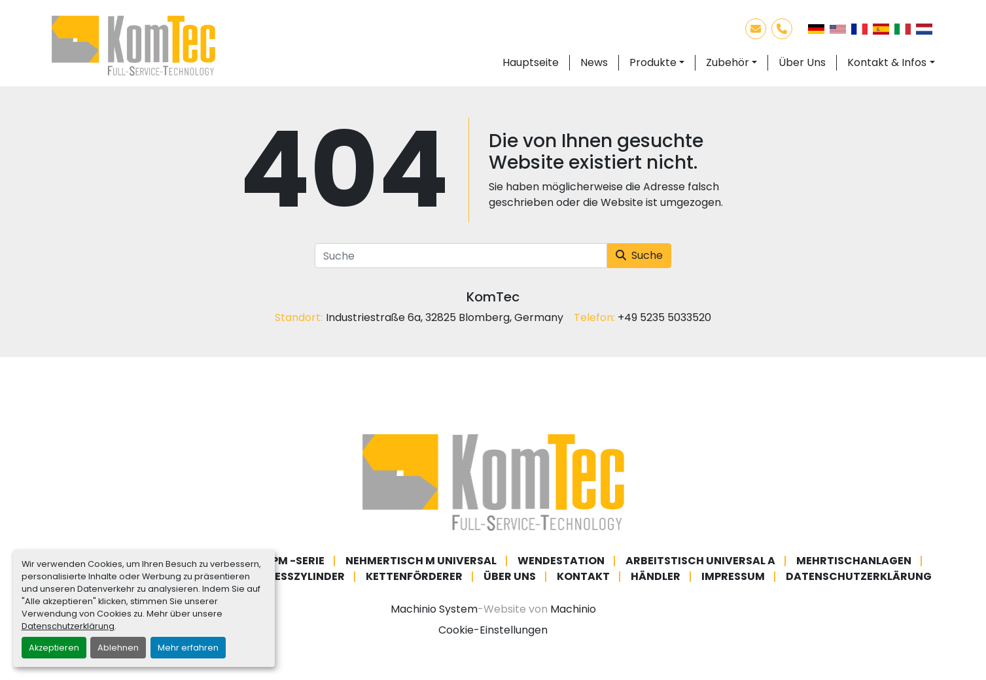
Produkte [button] (653, 62)
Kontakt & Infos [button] (886, 62)
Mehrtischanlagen (853, 560)
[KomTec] (493, 482)
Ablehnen (118, 647)
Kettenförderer (414, 576)
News (594, 62)
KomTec (493, 297)
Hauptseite (530, 62)
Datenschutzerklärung (68, 626)
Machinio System (434, 609)
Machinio (573, 609)
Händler (655, 576)
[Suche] (461, 255)
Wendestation (561, 560)
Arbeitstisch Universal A (700, 560)
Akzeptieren (54, 647)
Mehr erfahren (188, 647)
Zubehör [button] (727, 62)
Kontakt (583, 576)
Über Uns (802, 62)
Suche (639, 255)
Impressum (733, 576)
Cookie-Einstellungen (493, 630)
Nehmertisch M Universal (421, 560)
